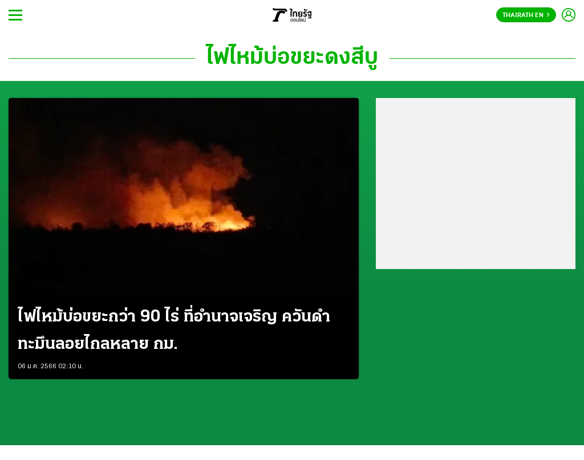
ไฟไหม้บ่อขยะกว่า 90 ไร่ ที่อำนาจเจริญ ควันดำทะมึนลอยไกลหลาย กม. (174, 330)
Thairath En (526, 15)
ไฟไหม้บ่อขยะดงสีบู (292, 58)
